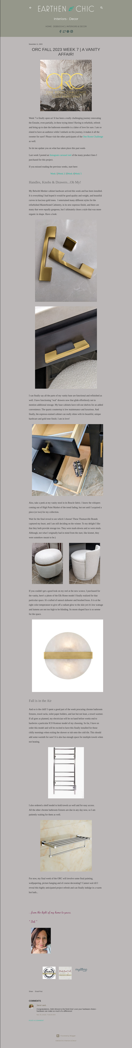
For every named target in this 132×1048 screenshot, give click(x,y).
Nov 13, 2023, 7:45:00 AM (46, 1015)
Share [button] (31, 991)
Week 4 (70, 173)
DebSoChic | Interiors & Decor (70, 26)
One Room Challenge (93, 136)
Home (49, 26)
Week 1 (53, 173)
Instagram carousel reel (60, 155)
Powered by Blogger (66, 1035)
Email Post (38, 991)
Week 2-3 (62, 173)
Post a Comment (36, 1020)
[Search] (101, 7)
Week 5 (78, 173)
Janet (39, 1005)
